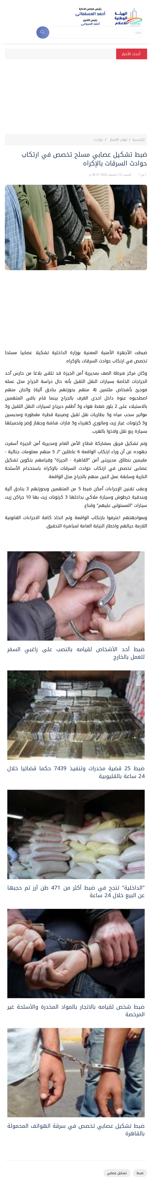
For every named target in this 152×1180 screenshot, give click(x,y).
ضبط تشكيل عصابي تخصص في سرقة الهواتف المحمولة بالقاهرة (76, 1130)
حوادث (98, 139)
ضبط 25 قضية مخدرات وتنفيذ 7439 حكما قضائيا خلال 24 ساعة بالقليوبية (76, 772)
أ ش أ (142, 174)
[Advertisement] (76, 97)
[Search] (95, 32)
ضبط (140, 1173)
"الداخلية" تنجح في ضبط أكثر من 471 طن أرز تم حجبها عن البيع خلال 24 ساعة (76, 891)
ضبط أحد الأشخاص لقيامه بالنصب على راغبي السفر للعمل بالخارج (76, 653)
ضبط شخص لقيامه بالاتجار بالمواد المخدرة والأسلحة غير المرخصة (76, 1011)
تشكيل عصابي (117, 1173)
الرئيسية (138, 139)
